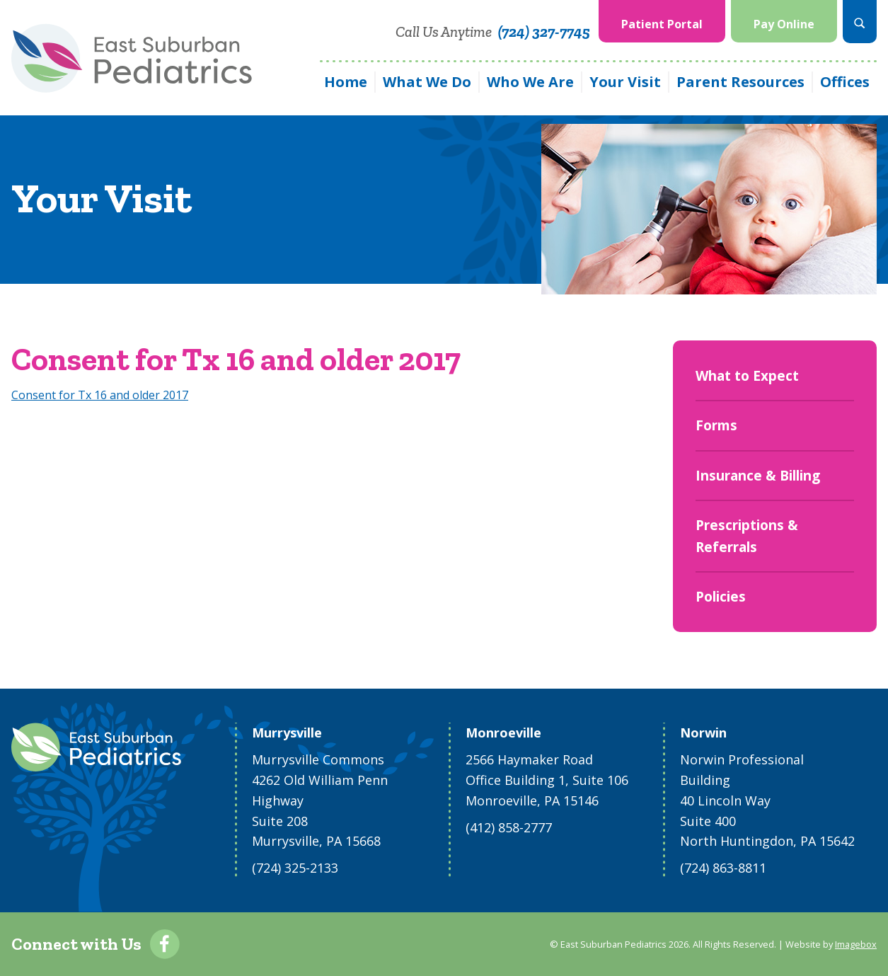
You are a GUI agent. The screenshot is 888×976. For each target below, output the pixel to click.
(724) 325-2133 (295, 867)
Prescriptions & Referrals (747, 536)
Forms (716, 425)
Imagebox (856, 944)
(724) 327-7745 (544, 31)
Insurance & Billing (758, 475)
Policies (721, 596)
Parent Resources (740, 81)
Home (345, 81)
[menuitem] (662, 21)
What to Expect (747, 376)
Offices (845, 81)
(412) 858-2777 (509, 827)
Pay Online (784, 24)
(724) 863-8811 (723, 867)
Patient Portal (662, 24)
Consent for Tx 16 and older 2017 (99, 395)
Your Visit (625, 81)
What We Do (427, 81)
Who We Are (530, 81)
